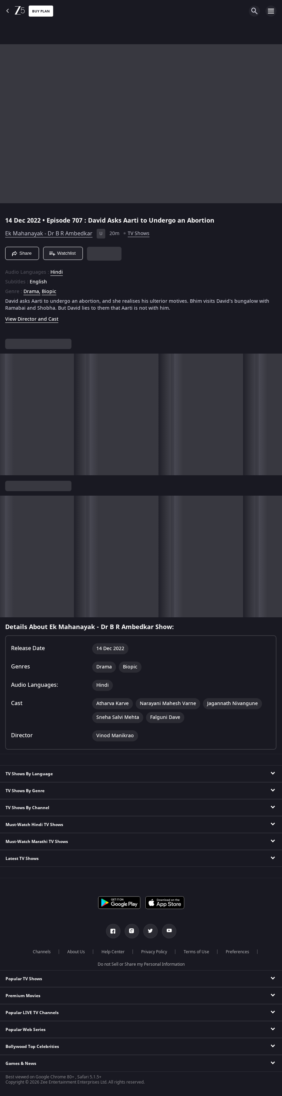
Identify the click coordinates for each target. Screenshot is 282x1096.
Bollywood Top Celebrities (32, 1047)
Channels (42, 952)
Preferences (237, 952)
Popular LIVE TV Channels (32, 1013)
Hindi (56, 272)
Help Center (113, 952)
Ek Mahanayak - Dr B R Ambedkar (49, 233)
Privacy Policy (154, 952)
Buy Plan (41, 11)
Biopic (49, 291)
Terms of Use (196, 952)
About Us (76, 952)
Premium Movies (23, 996)
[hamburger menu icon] (270, 11)
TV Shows (138, 233)
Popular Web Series (26, 1030)
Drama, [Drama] (31, 291)
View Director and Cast (31, 319)
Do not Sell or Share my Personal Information (141, 964)
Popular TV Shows (24, 979)
